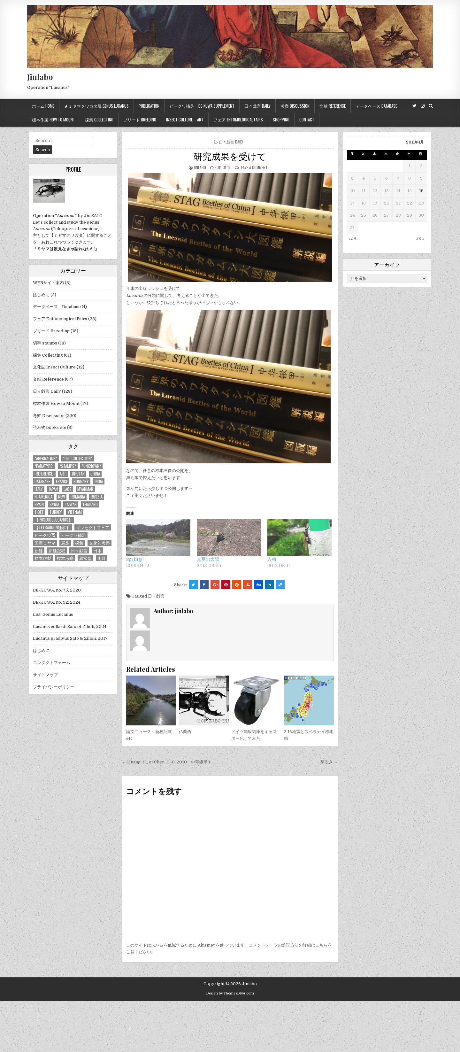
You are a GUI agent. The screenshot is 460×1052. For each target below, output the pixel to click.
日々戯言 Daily (257, 106)
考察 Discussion (295, 106)
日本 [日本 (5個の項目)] (97, 550)
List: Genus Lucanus (53, 614)
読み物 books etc (49, 427)
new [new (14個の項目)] (61, 497)
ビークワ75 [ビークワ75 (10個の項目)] (44, 535)
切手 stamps (45, 343)
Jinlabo (40, 77)
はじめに (41, 294)
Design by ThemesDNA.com (230, 993)
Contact (306, 119)
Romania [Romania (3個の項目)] (78, 497)
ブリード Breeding (139, 119)
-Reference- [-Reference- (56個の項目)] (44, 474)
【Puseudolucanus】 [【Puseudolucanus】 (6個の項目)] (53, 520)
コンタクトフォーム (51, 662)
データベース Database (376, 106)
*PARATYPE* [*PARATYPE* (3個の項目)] (44, 466)
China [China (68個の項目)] (95, 474)
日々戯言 (156, 596)
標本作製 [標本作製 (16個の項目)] (42, 558)
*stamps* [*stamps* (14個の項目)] (67, 466)
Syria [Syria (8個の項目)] (54, 504)
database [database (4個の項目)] (42, 481)
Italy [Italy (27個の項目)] (38, 489)
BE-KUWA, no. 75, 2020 (57, 590)
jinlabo (200, 167)
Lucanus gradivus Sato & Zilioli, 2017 (70, 638)
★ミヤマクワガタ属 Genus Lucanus (96, 106)
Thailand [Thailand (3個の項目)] (90, 504)
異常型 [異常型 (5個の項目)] (85, 558)
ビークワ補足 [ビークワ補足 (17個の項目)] (73, 535)
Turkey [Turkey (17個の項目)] (56, 512)
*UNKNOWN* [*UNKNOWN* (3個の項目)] (91, 466)
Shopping (281, 119)
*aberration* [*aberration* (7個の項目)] (45, 458)
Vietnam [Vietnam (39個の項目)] (75, 512)
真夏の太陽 (208, 559)
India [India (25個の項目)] (99, 481)
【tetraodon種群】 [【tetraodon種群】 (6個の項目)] (52, 527)
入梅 (271, 559)
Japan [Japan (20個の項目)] (53, 489)
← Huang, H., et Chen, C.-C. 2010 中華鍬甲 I (166, 762)
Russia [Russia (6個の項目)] (97, 497)
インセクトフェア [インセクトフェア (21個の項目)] (92, 527)
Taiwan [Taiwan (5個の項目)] (71, 504)
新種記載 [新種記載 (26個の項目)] (57, 550)
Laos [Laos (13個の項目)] (68, 489)
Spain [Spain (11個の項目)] (39, 504)
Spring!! (135, 559)
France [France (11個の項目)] (62, 481)
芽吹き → (329, 762)
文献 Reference (332, 106)
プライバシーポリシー (53, 687)
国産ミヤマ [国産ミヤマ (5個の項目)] (44, 543)
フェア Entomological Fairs (238, 119)
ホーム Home (43, 106)
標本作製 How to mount (53, 119)
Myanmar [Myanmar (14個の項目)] (85, 489)
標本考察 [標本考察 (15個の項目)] (65, 558)
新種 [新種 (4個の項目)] (38, 550)
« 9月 (352, 239)
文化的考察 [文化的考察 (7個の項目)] (99, 543)
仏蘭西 (185, 731)
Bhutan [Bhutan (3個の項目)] (78, 474)
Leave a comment (254, 167)
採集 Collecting (99, 119)
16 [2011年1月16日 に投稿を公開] (421, 190)
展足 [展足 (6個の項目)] (65, 543)
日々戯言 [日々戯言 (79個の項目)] (79, 550)
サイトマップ (45, 674)
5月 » (420, 239)
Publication (149, 106)
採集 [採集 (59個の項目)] (79, 543)
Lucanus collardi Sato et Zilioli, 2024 (69, 626)
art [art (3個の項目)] (63, 474)
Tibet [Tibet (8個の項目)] (39, 512)
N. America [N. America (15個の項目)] (43, 497)
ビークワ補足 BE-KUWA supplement (201, 106)
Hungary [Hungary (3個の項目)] (81, 481)
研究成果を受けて (230, 155)
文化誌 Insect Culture (54, 367)
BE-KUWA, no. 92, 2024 (56, 602)
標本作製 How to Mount (56, 403)
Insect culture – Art (184, 119)
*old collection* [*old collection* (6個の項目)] (77, 458)
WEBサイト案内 (48, 282)
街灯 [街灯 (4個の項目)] (101, 558)
